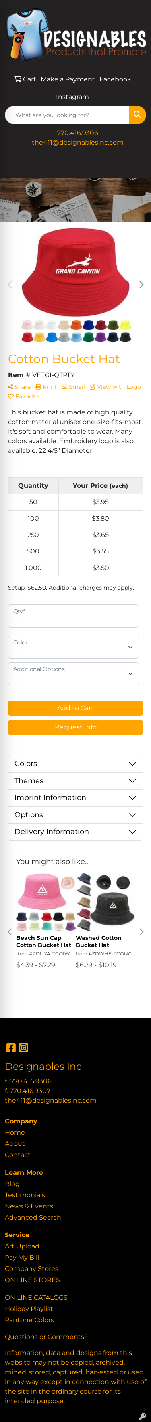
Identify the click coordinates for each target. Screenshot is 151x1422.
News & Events (29, 1206)
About (15, 1143)
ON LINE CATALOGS (36, 1297)
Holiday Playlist (29, 1309)
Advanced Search (33, 1217)
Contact (18, 1155)
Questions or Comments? (46, 1337)
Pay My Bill (22, 1257)
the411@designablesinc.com (78, 142)
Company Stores (31, 1269)
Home (15, 1132)
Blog (12, 1184)
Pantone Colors (29, 1320)
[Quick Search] (67, 115)
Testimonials (25, 1195)
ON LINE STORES (32, 1280)
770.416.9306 (77, 133)
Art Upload (22, 1246)
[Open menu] (135, 166)
